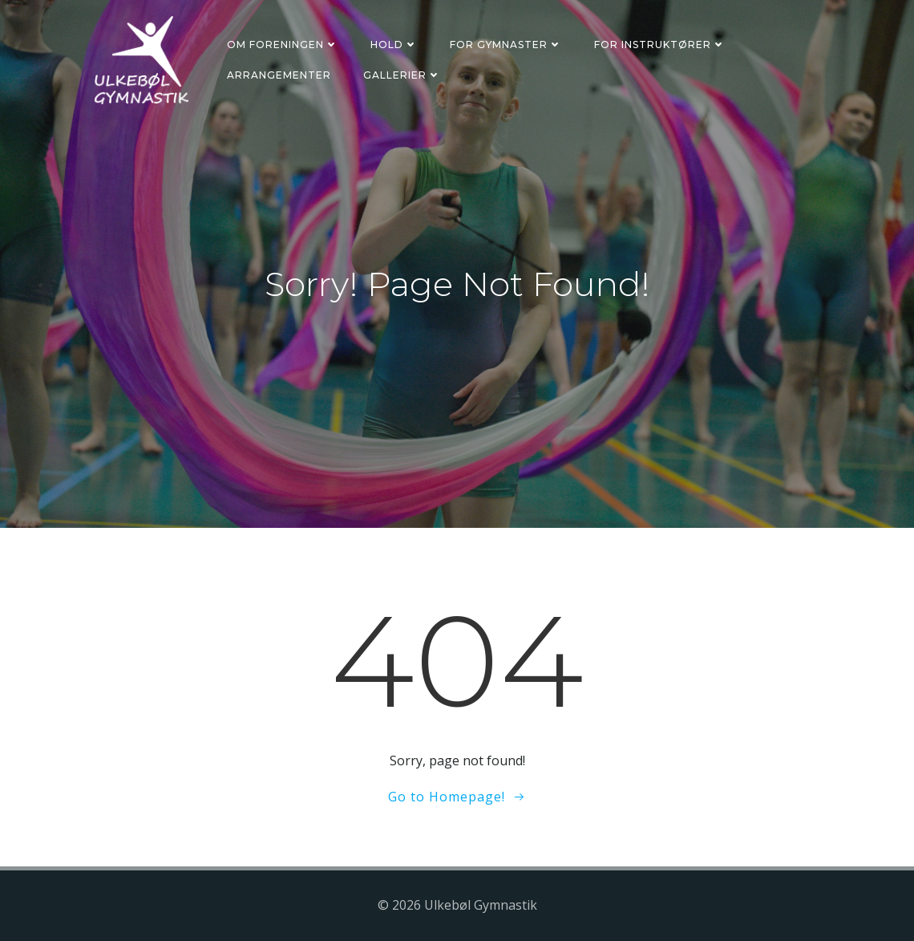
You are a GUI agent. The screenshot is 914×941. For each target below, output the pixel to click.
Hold (394, 45)
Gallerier (402, 75)
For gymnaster (506, 45)
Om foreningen (282, 45)
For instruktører (660, 45)
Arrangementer (279, 75)
